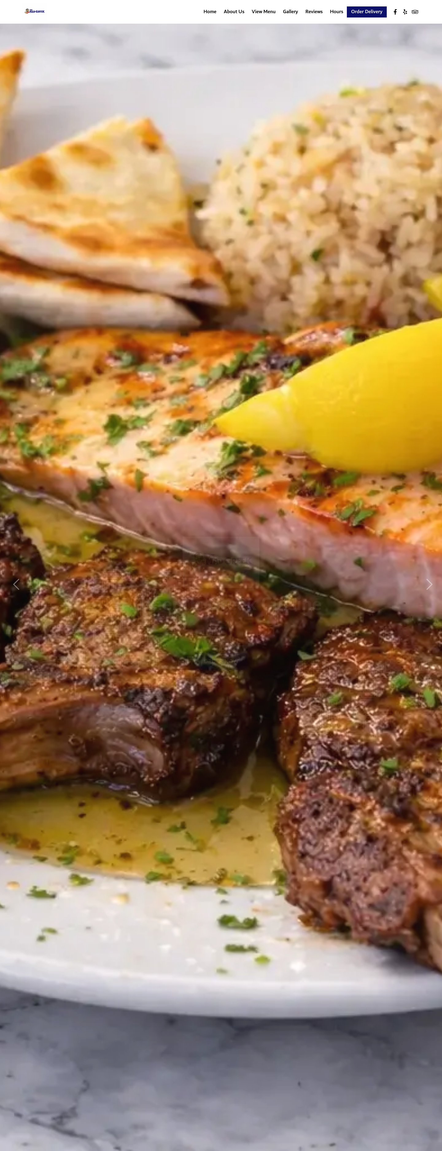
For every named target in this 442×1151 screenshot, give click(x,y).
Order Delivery (366, 12)
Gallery (290, 12)
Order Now (221, 650)
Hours (336, 12)
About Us (234, 12)
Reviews (314, 12)
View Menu (264, 12)
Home (210, 12)
